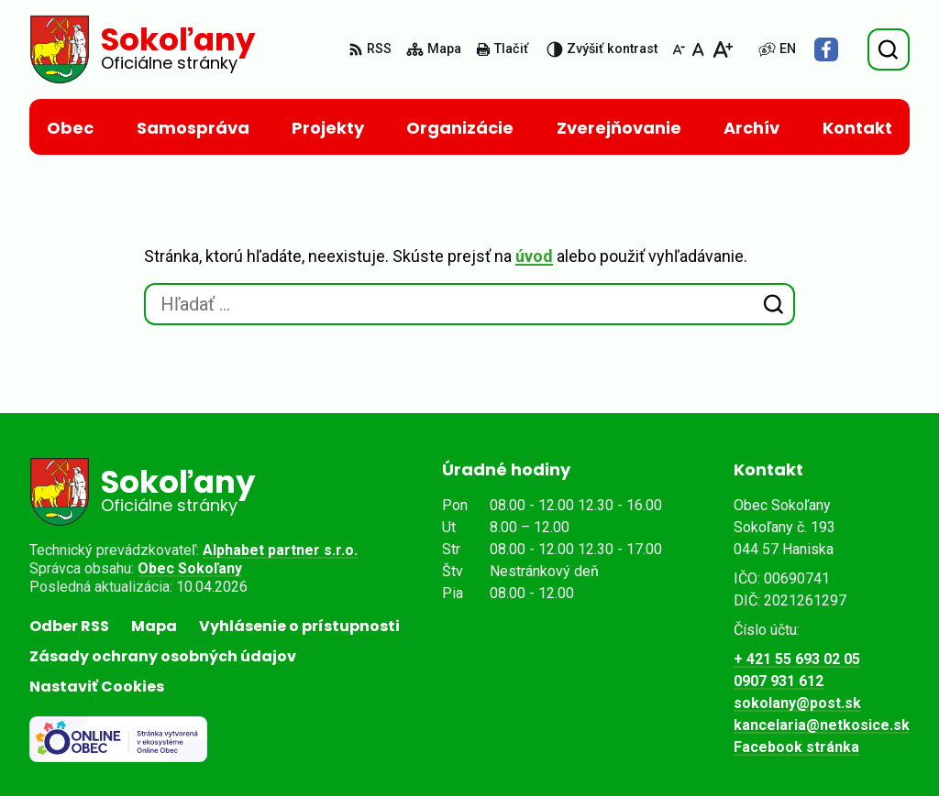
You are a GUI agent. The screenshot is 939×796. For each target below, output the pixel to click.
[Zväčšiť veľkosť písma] (722, 49)
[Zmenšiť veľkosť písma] (678, 49)
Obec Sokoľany (190, 568)
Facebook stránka (796, 747)
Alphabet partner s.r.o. (280, 550)
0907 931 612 (778, 681)
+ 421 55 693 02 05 (797, 659)
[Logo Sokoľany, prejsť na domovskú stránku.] (142, 49)
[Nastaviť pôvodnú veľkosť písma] (698, 49)
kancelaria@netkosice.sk (822, 725)
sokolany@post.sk (797, 703)
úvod (534, 256)
